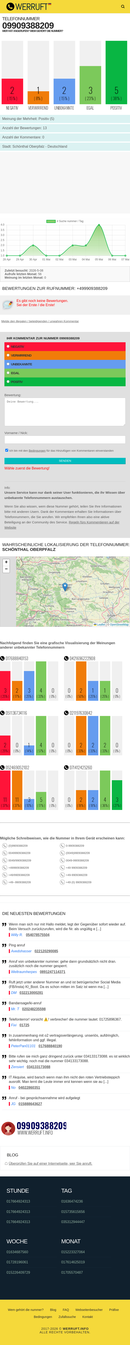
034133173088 (38, 1067)
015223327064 (73, 1252)
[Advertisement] (65, 182)
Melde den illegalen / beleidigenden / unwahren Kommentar (40, 321)
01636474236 (72, 1201)
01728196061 (17, 1262)
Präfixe (114, 1310)
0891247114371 (52, 972)
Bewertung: (65, 409)
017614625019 (73, 1262)
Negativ (15, 346)
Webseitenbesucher (89, 1310)
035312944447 (73, 1222)
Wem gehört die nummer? (26, 1310)
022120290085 (46, 951)
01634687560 (17, 1252)
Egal (13, 373)
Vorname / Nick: (65, 437)
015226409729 (18, 1272)
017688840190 (50, 1046)
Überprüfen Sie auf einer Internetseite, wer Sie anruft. (50, 1163)
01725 (24, 1025)
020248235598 (34, 1009)
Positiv (15, 382)
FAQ (66, 1310)
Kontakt (87, 1317)
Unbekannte (19, 364)
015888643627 (30, 1104)
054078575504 (37, 935)
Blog (53, 1310)
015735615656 (73, 1212)
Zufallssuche (67, 1317)
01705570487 (72, 1272)
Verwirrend (19, 355)
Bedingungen (37, 450)
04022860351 (29, 1087)
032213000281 (31, 993)
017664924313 (18, 1201)
